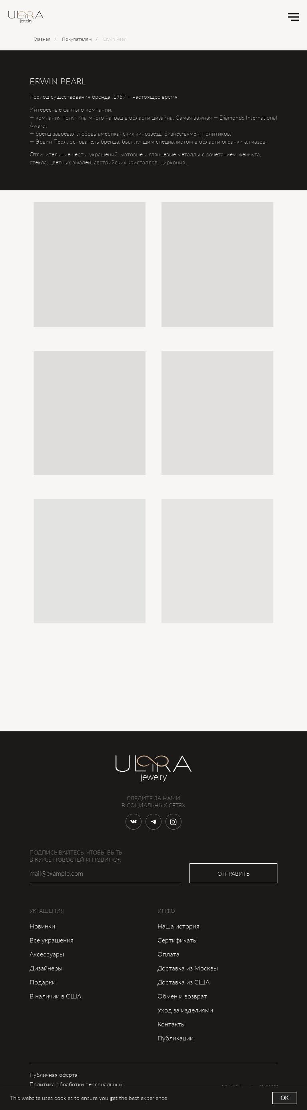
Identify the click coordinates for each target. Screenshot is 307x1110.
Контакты (171, 1024)
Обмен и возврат (182, 996)
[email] (105, 873)
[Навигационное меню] (293, 17)
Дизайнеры (46, 968)
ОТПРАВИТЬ (233, 873)
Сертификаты (177, 940)
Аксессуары (47, 954)
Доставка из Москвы (187, 968)
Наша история (178, 926)
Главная (42, 39)
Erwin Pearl (115, 39)
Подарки (43, 982)
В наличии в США (55, 996)
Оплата (168, 954)
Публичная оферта (54, 1074)
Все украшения (52, 940)
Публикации (175, 1038)
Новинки (42, 926)
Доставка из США (183, 982)
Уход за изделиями (185, 1010)
